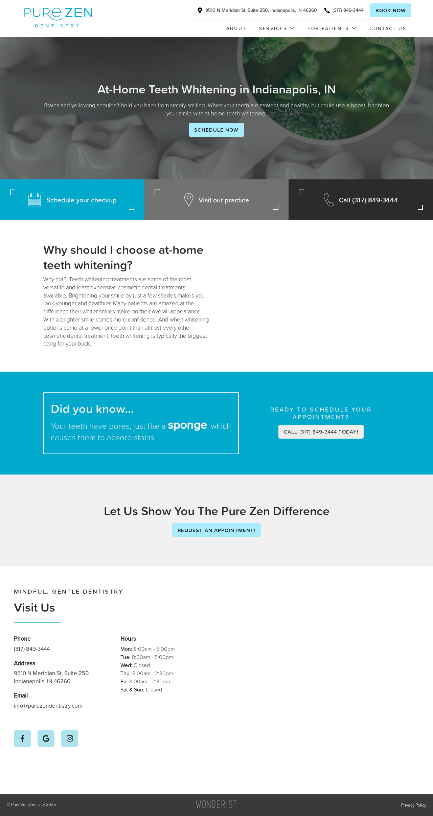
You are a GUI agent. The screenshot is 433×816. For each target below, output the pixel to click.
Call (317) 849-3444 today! (321, 431)
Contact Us (387, 28)
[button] (273, 28)
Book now (390, 10)
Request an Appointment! (216, 530)
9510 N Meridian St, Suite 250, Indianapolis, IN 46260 (52, 677)
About (236, 28)
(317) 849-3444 (32, 649)
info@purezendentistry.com (48, 706)
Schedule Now (216, 129)
